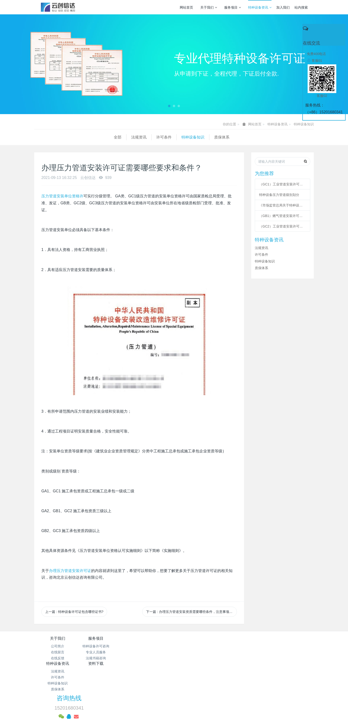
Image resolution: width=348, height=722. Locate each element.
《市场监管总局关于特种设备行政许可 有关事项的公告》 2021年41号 (282, 205)
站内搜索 (301, 7)
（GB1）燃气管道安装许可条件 (282, 216)
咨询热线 (255, 641)
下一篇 (191, 612)
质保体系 (142, 137)
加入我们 (283, 7)
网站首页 (186, 7)
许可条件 (84, 137)
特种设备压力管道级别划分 (279, 195)
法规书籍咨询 (104, 658)
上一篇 (74, 612)
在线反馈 (57, 658)
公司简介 (57, 646)
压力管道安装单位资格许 (62, 196)
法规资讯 (59, 137)
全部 (38, 137)
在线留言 (57, 652)
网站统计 (174, 690)
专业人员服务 (104, 652)
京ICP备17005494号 (219, 678)
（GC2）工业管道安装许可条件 (282, 226)
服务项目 (232, 7)
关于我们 (208, 7)
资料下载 (197, 638)
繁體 (174, 710)
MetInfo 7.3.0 (166, 702)
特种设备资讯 (260, 7)
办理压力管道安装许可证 (70, 571)
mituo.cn (204, 702)
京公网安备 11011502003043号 (174, 684)
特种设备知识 (304, 124)
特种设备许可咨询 (104, 646)
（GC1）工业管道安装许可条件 (282, 184)
